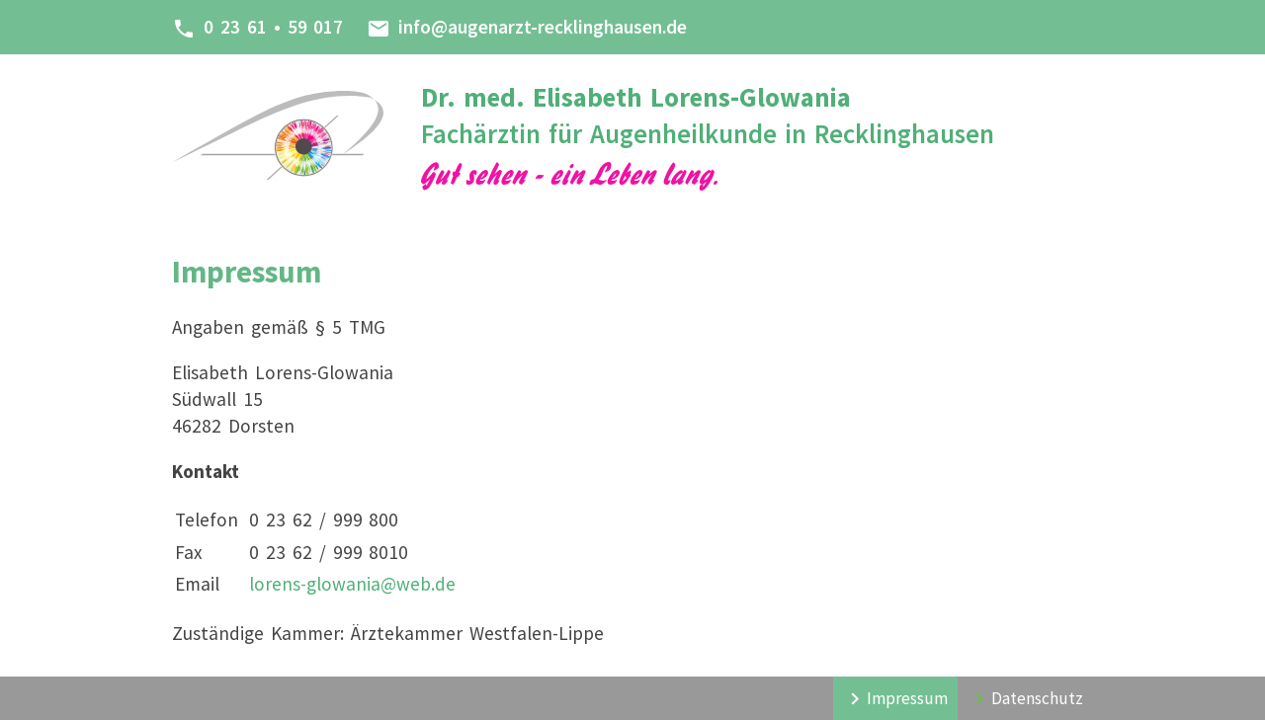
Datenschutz (1037, 698)
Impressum (907, 698)
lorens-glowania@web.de (352, 584)
